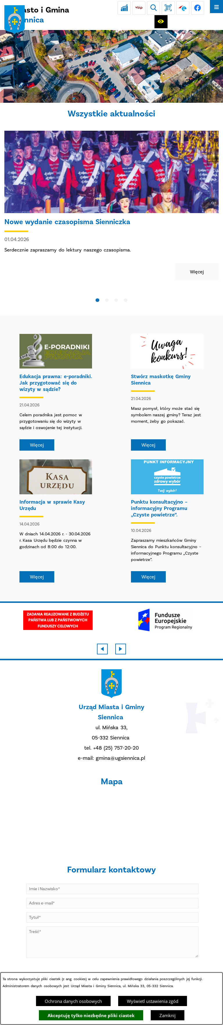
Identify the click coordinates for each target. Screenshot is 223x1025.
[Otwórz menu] (216, 6)
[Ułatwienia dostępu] (161, 21)
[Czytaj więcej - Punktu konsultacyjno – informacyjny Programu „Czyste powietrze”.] (167, 521)
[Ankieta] (124, 8)
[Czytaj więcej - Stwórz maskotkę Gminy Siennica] (167, 392)
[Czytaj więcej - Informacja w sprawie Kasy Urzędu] (55, 521)
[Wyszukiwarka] (153, 8)
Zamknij (167, 1015)
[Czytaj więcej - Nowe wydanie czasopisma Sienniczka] (111, 205)
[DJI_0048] (111, 66)
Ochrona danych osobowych (73, 1001)
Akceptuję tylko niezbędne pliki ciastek (91, 1015)
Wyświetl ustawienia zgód (152, 1001)
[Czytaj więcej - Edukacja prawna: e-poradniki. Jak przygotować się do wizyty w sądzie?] (55, 392)
